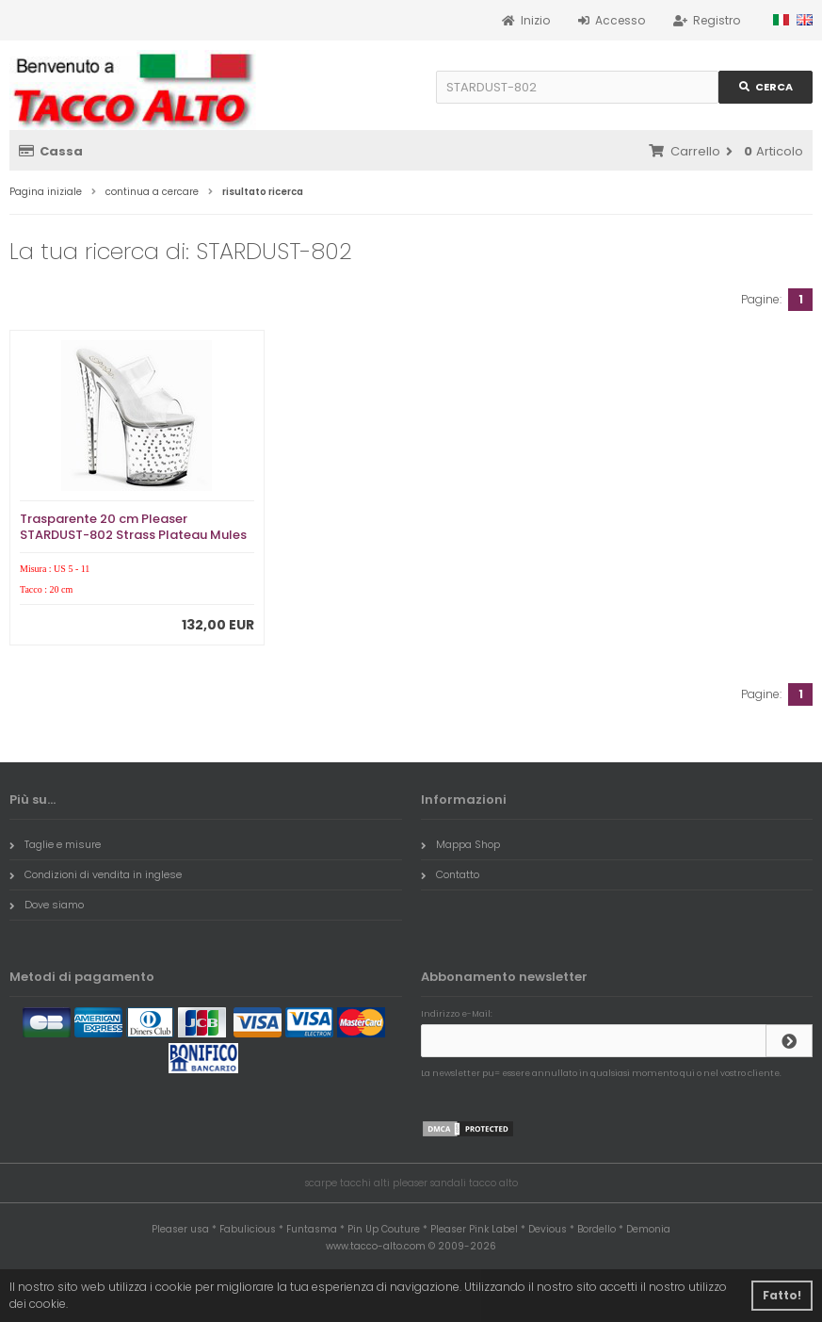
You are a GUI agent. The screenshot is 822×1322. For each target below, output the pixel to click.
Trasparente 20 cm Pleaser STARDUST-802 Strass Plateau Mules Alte (133, 535)
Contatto (450, 874)
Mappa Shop (460, 844)
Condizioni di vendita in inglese (95, 874)
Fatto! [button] (782, 1295)
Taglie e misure (55, 844)
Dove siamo (46, 904)
